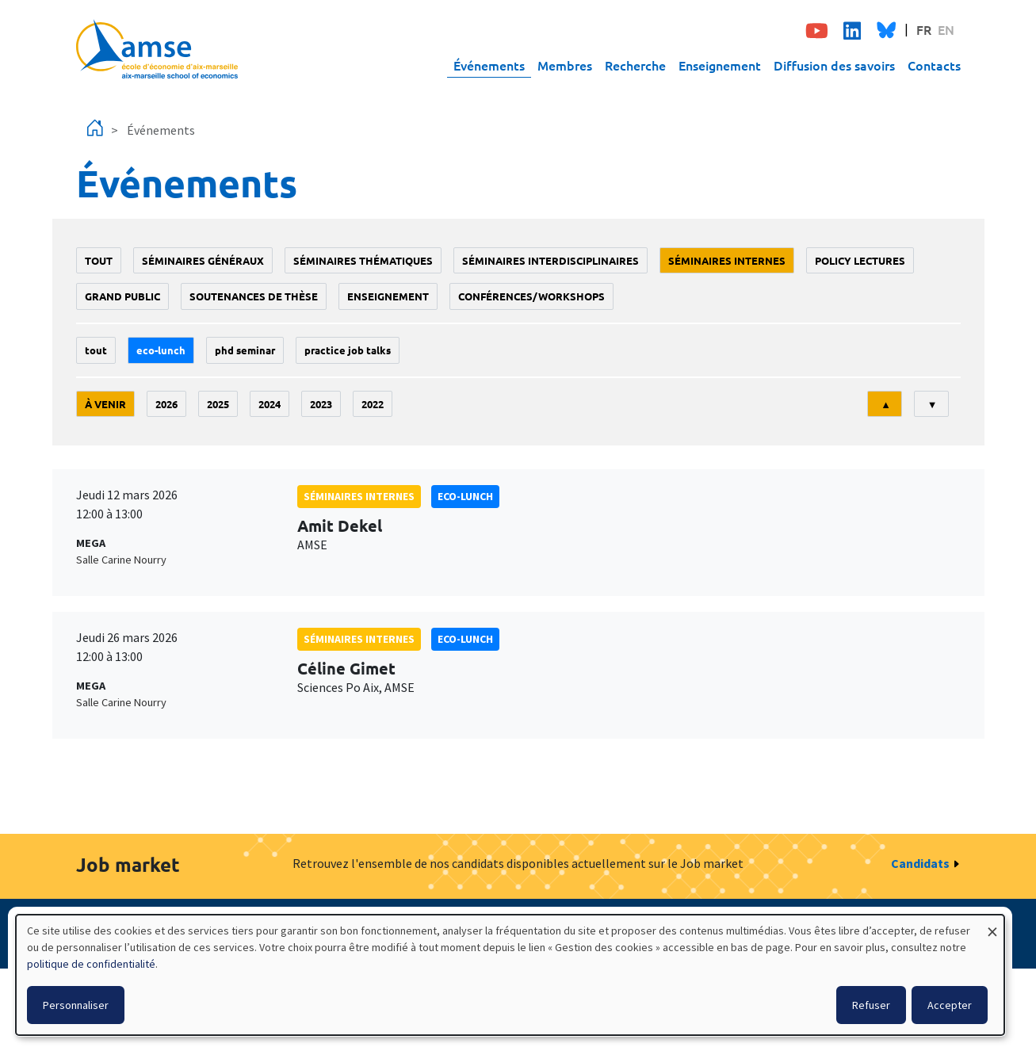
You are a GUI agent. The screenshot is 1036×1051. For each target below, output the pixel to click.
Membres (564, 65)
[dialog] (510, 975)
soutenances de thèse (253, 296)
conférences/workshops (531, 296)
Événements (489, 65)
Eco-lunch (160, 350)
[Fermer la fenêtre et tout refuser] (992, 924)
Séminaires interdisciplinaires (550, 260)
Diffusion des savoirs (834, 65)
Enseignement (720, 65)
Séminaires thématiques (363, 260)
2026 (166, 404)
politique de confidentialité (91, 964)
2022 (372, 404)
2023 (321, 404)
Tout (99, 260)
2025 (218, 404)
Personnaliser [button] (76, 1005)
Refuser (871, 1005)
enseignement (388, 296)
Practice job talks (347, 350)
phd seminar (245, 350)
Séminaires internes (727, 260)
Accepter (949, 1005)
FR (923, 29)
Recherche (635, 65)
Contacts (934, 65)
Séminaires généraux (203, 260)
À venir (105, 404)
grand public (122, 296)
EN (946, 29)
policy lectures (860, 260)
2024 (269, 404)
